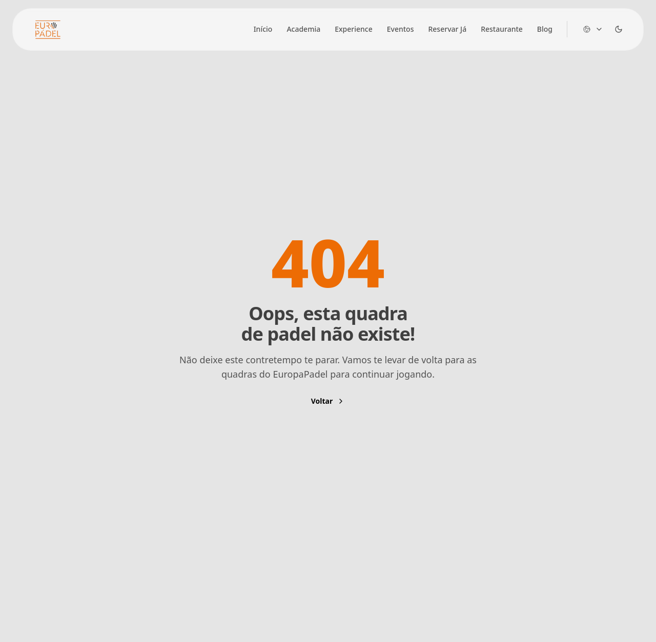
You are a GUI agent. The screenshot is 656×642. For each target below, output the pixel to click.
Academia (303, 29)
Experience (354, 29)
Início (263, 29)
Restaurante (502, 29)
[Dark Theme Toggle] (618, 29)
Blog (544, 29)
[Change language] (593, 29)
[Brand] (47, 29)
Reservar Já (447, 29)
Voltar (328, 401)
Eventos (400, 29)
